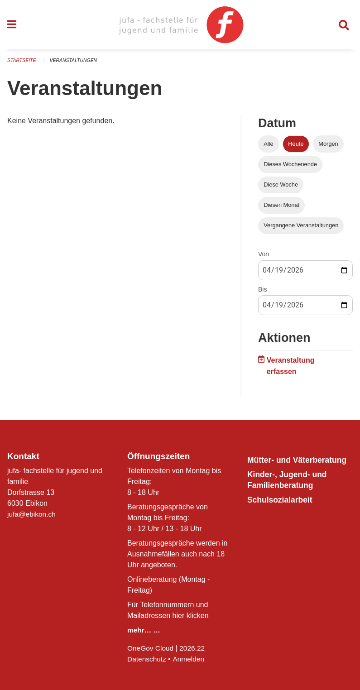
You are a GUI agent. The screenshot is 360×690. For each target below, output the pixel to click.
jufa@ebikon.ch (32, 514)
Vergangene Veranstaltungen (301, 228)
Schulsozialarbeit (282, 510)
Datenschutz (147, 659)
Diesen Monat (281, 207)
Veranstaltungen (76, 63)
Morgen (328, 146)
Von (263, 257)
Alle (268, 146)
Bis (262, 292)
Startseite (22, 63)
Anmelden (190, 659)
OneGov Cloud (151, 648)
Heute (295, 146)
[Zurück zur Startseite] (180, 26)
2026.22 (194, 648)
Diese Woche (281, 187)
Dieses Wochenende (290, 166)
